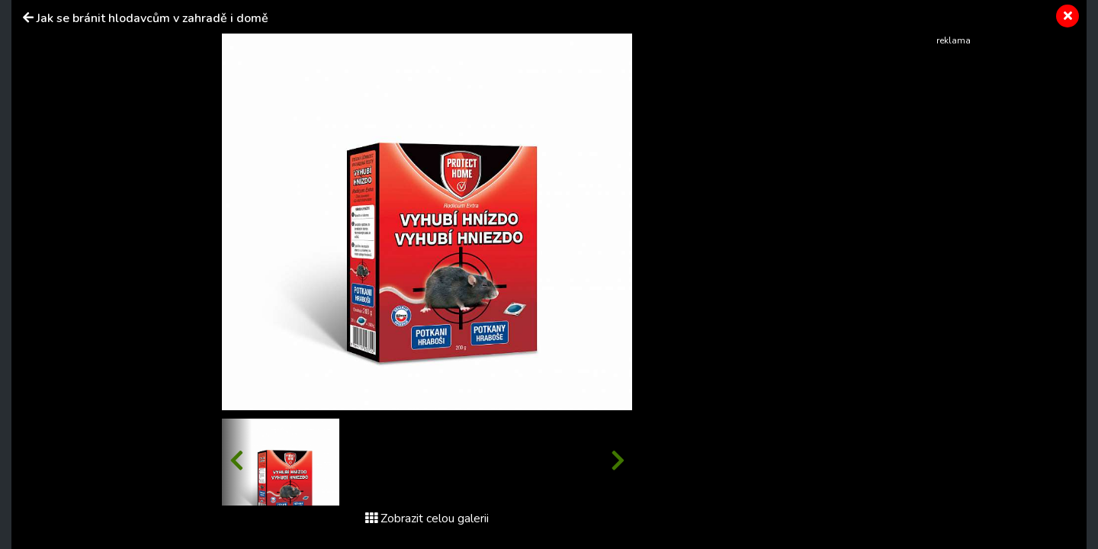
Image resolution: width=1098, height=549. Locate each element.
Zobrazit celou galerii (427, 518)
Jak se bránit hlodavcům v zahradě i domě (152, 18)
